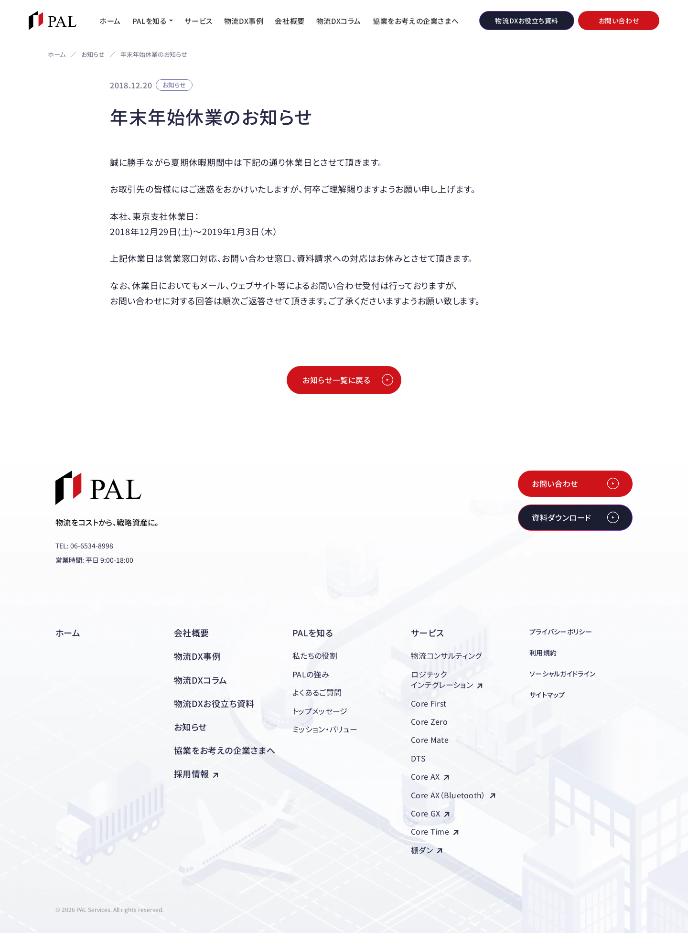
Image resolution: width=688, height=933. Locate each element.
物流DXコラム (200, 680)
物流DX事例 (197, 656)
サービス (427, 632)
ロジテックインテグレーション (447, 679)
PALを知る (312, 632)
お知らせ (93, 55)
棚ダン (426, 850)
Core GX (430, 813)
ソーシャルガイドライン (562, 673)
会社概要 (191, 632)
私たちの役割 (314, 655)
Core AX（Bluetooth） (453, 795)
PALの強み (310, 674)
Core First (428, 703)
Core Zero (429, 721)
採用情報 (196, 773)
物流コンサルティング (446, 655)
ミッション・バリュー (324, 729)
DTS (418, 758)
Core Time (435, 831)
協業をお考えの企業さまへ (224, 750)
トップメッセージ (320, 711)
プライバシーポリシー (560, 631)
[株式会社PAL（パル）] (52, 20)
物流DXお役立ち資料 (214, 703)
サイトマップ (547, 694)
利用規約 (543, 652)
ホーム (56, 54)
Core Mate (430, 739)
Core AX (430, 776)
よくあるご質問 (317, 692)
